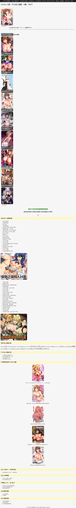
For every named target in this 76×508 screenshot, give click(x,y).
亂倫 (24, 29)
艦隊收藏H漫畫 (5, 304)
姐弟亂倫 (39, 29)
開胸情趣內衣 (49, 346)
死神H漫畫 (5, 246)
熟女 (25, 346)
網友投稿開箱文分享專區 (46, 211)
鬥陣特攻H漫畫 (5, 230)
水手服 (59, 346)
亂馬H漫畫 (11, 298)
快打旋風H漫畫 (5, 299)
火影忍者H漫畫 (5, 287)
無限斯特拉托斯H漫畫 (7, 302)
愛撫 (48, 29)
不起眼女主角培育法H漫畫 (8, 292)
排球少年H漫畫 (5, 289)
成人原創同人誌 (6, 357)
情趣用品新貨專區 (28, 211)
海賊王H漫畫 (5, 231)
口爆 (34, 346)
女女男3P (36, 29)
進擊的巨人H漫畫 (6, 308)
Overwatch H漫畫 (12, 230)
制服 (26, 29)
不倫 (17, 29)
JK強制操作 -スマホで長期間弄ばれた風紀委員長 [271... (37, 444)
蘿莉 (59, 29)
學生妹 (42, 29)
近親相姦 (66, 29)
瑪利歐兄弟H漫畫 (6, 293)
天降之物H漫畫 (5, 290)
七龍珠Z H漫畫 (5, 242)
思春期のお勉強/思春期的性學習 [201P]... (38, 465)
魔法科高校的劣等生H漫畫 (8, 301)
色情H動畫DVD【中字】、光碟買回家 (10, 472)
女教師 (2, 346)
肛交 (37, 346)
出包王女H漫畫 (5, 240)
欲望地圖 (4, 495)
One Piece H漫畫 (11, 231)
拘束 (3, 346)
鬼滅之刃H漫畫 (5, 233)
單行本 (33, 29)
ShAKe (15, 29)
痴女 (25, 348)
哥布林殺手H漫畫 (6, 311)
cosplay (12, 29)
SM (29, 346)
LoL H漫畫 (11, 228)
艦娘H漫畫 (11, 304)
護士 (61, 29)
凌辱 (20, 348)
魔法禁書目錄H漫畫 (6, 307)
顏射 (68, 29)
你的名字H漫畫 (5, 236)
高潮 (73, 29)
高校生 (71, 29)
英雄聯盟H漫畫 (5, 228)
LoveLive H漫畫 (6, 249)
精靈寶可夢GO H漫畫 (7, 239)
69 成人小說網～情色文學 (7, 478)
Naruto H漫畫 (11, 287)
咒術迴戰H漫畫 (5, 225)
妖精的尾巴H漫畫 (6, 227)
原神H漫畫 (5, 224)
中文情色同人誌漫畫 (6, 355)
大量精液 (8, 346)
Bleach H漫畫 (10, 246)
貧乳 (63, 29)
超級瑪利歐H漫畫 (6, 237)
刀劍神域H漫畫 (5, 222)
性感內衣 (18, 346)
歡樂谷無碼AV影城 (6, 488)
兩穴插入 (15, 346)
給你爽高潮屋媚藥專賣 (7, 503)
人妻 (66, 346)
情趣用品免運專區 (36, 211)
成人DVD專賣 (5, 502)
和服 (30, 29)
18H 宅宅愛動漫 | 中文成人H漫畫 (35, 507)
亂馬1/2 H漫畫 (5, 298)
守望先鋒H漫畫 (5, 310)
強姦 (24, 346)
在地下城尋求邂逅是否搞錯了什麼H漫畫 (10, 243)
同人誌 (27, 346)
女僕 (46, 346)
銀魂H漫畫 (5, 234)
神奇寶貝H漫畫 (13, 295)
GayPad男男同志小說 (7, 479)
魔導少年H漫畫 (13, 227)
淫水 (54, 29)
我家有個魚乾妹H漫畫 (7, 296)
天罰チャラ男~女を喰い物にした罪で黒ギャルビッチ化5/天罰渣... (38, 382)
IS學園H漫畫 (14, 302)
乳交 (22, 29)
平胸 (47, 29)
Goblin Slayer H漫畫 (14, 311)
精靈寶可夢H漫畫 (6, 295)
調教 (43, 348)
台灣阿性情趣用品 (6, 501)
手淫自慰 (12, 348)
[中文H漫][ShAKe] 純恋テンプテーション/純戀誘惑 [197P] (20, 27)
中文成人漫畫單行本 (6, 356)
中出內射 (20, 29)
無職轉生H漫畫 (5, 283)
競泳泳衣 (56, 29)
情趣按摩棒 (43, 346)
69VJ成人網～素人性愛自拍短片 (9, 485)
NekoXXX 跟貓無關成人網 (7, 486)
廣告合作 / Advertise (46, 507)
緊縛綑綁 (21, 346)
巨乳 (45, 29)
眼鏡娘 (70, 346)
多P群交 (34, 348)
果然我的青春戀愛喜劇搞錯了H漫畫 (9, 305)
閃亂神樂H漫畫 (5, 286)
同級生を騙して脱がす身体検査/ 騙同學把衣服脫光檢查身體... (38, 403)
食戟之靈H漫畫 (5, 221)
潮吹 (49, 348)
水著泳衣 (51, 29)
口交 (28, 29)
